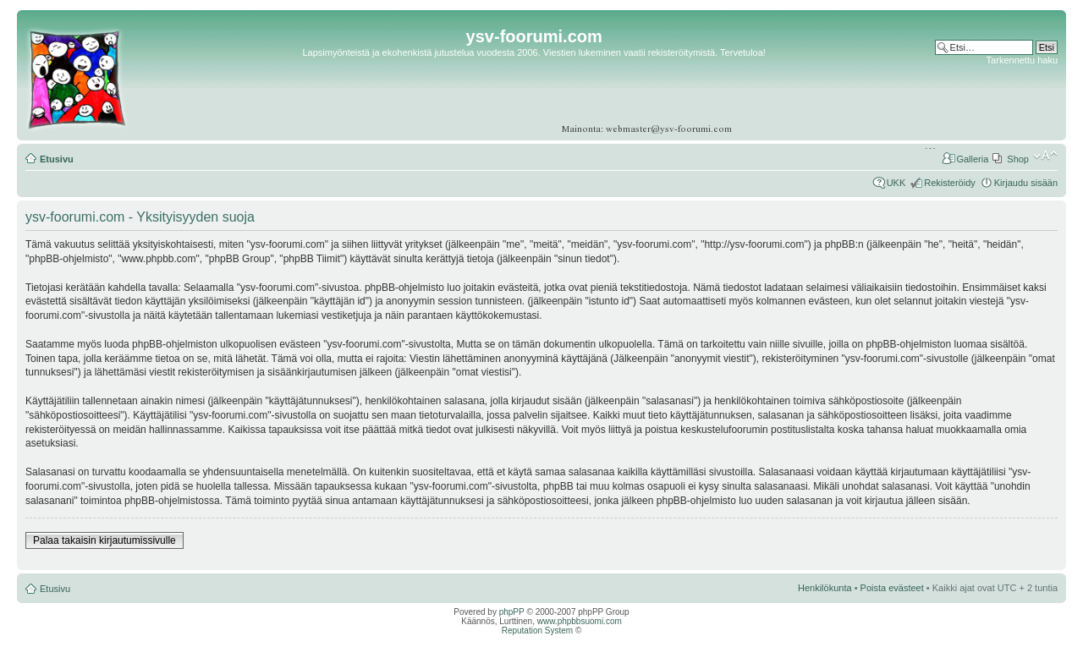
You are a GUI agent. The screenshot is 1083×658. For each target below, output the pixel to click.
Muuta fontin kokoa (1045, 155)
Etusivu (57, 159)
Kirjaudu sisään (1026, 183)
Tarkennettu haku (1022, 60)
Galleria (972, 159)
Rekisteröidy (950, 183)
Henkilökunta (825, 588)
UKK (896, 183)
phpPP (512, 612)
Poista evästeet (892, 588)
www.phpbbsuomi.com (579, 621)
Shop (1018, 159)
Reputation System (538, 630)
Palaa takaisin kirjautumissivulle (104, 540)
